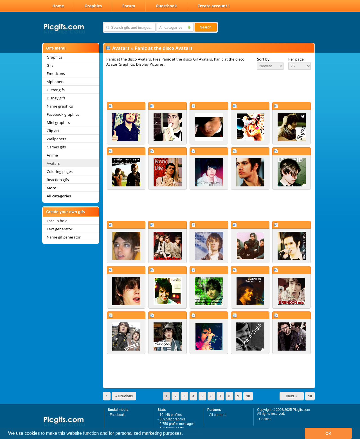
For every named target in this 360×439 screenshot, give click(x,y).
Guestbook (166, 5)
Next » (292, 396)
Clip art (53, 130)
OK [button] (328, 433)
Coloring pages (60, 171)
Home (58, 5)
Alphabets (55, 81)
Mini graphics (58, 122)
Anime (52, 155)
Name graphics (60, 106)
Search (205, 27)
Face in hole (57, 220)
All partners (217, 415)
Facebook (117, 415)
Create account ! (213, 5)
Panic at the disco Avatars (164, 48)
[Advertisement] (209, 85)
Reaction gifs (58, 179)
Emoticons (56, 73)
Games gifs (56, 147)
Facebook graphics (63, 114)
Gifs (50, 65)
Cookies (265, 419)
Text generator (59, 228)
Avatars (53, 163)
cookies (32, 433)
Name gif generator (64, 237)
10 (248, 396)
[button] (185, 434)
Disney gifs (56, 98)
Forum (128, 5)
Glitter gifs (56, 89)
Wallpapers (56, 138)
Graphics (93, 5)
